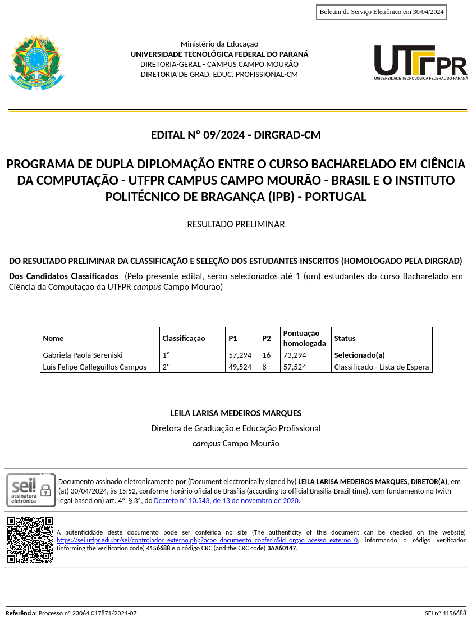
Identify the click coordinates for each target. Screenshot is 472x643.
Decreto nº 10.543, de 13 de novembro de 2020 (226, 500)
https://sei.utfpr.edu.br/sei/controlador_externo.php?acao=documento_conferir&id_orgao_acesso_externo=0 (207, 540)
